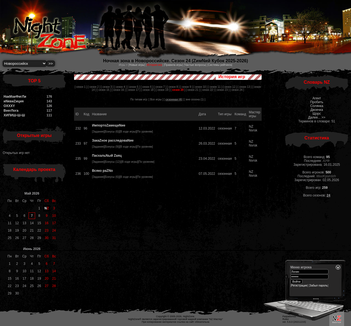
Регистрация (299, 285)
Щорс (317, 114)
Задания (98, 131)
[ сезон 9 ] (186, 86)
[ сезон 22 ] (208, 89)
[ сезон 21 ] (193, 89)
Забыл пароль (319, 285)
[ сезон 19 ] (163, 89)
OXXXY (9, 106)
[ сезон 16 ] (119, 89)
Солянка (316, 106)
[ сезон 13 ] (245, 86)
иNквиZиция (14, 101)
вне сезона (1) (195, 99)
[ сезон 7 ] (160, 86)
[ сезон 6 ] (147, 86)
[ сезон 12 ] (230, 86)
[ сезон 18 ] (148, 89)
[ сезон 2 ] (94, 86)
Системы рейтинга (219, 64)
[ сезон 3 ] (107, 86)
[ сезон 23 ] (222, 89)
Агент (317, 98)
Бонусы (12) (112, 161)
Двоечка (316, 110)
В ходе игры (128, 131)
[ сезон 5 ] (134, 86)
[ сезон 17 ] (133, 89)
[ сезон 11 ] (215, 86)
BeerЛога (11, 111)
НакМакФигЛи (15, 97)
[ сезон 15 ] (104, 89)
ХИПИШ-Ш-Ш (14, 115)
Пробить (316, 102)
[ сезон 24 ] (237, 89)
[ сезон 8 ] (173, 86)
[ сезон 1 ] (81, 86)
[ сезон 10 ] (200, 86)
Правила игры (173, 64)
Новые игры (137, 64)
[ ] (178, 89)
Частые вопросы (195, 64)
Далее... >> (316, 117)
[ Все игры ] (156, 99)
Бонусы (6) (112, 131)
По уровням (144, 131)
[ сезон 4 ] (120, 86)
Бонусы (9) (112, 146)
